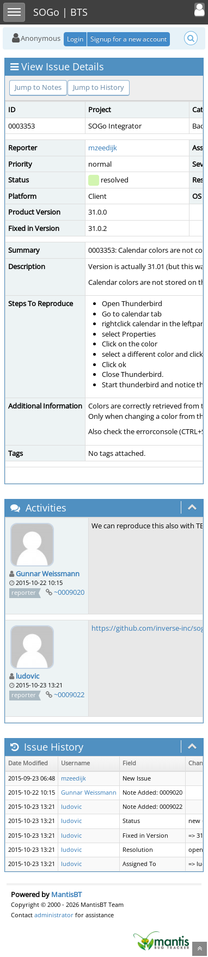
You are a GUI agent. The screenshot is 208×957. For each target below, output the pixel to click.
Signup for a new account (128, 39)
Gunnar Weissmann (47, 573)
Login (75, 39)
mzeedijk (102, 148)
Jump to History (98, 87)
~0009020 (69, 592)
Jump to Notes (38, 87)
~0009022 (69, 694)
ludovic (27, 676)
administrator (54, 915)
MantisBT (66, 894)
